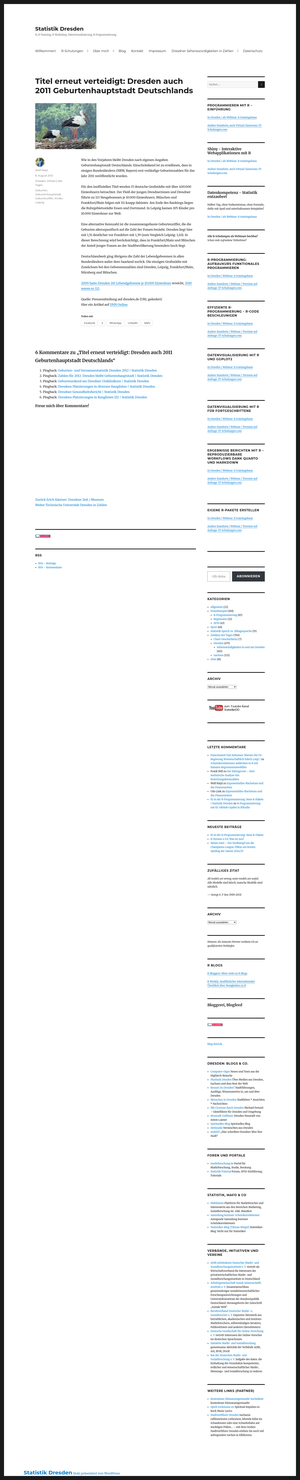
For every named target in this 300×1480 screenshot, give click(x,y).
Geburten (41, 190)
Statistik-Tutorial (220, 1171)
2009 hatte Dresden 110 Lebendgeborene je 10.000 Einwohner (126, 283)
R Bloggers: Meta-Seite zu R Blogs (227, 973)
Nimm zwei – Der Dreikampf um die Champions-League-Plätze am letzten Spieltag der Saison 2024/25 (232, 847)
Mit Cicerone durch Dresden (227, 1107)
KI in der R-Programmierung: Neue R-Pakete (236, 835)
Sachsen (219, 655)
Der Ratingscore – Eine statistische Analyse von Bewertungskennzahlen (232, 775)
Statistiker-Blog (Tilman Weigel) (229, 1227)
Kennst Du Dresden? (222, 1087)
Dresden (40, 180)
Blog (122, 51)
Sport (213, 627)
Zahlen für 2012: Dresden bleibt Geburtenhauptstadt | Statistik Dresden (110, 376)
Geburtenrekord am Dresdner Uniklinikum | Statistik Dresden (103, 381)
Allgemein (216, 607)
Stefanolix (216, 1128)
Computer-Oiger (220, 1071)
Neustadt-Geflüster (221, 1115)
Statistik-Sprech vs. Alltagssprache (231, 631)
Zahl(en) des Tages (221, 635)
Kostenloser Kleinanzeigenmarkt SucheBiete (236, 1399)
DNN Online (118, 304)
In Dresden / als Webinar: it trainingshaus (232, 117)
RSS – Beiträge (47, 563)
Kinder (59, 198)
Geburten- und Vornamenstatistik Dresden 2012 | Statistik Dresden (107, 370)
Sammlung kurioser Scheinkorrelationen (234, 1215)
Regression (220, 619)
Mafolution (217, 1203)
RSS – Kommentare (50, 567)
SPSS (217, 623)
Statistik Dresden (59, 28)
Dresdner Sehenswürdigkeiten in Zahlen (202, 51)
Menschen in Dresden (223, 1099)
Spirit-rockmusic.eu (222, 1407)
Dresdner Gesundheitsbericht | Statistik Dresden (94, 392)
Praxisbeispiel (218, 611)
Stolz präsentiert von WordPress (96, 1473)
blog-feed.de (214, 1044)
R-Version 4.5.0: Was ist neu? (227, 839)
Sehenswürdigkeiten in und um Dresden (241, 647)
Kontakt (137, 51)
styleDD (215, 1132)
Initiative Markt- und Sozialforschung (233, 1343)
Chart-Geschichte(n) (226, 639)
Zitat (213, 659)
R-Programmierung (225, 615)
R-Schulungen (72, 51)
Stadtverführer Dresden (224, 1415)
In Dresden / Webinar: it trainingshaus (230, 276)
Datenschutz (252, 51)
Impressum (157, 51)
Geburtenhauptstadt (48, 194)
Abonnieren (248, 576)
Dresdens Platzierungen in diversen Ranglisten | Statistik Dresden (106, 386)
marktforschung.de (221, 1163)
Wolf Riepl (41, 170)
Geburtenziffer (44, 198)
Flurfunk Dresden (221, 1079)
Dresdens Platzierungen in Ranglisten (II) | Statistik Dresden (102, 397)
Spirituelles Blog (220, 1124)
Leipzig (39, 202)
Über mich (101, 51)
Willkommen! (45, 51)
